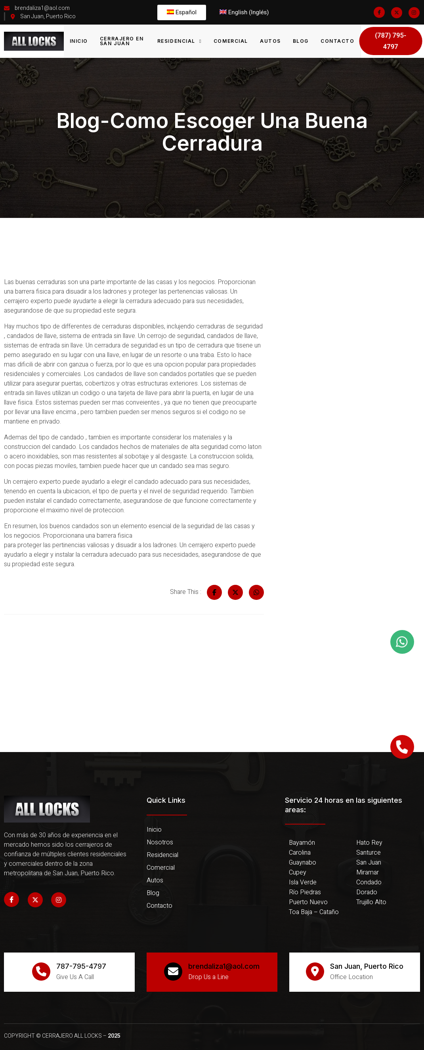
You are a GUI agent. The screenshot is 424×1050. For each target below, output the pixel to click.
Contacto (337, 41)
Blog (301, 41)
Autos (270, 41)
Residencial (179, 41)
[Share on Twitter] (235, 592)
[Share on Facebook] (214, 592)
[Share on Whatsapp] (256, 592)
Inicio (79, 41)
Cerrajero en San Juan (122, 41)
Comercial (231, 41)
